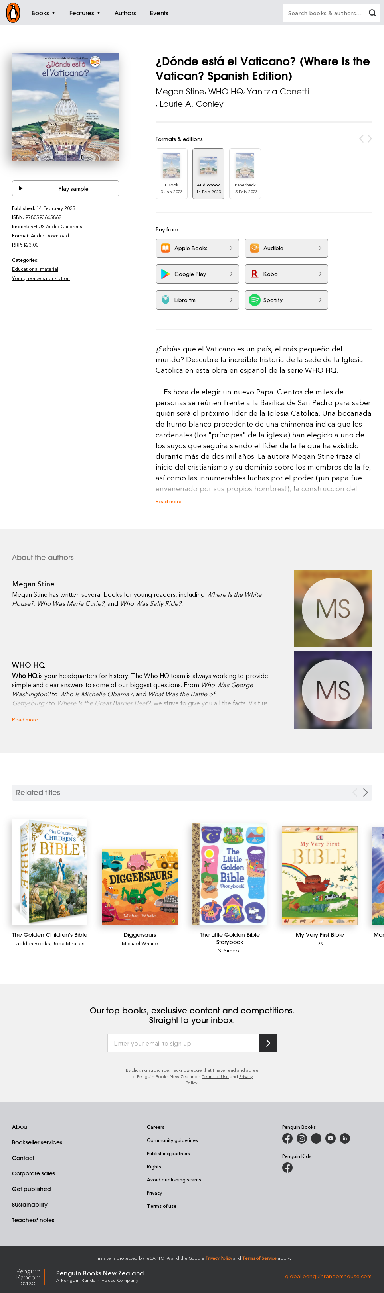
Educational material (35, 268)
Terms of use (161, 1205)
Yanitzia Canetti (278, 91)
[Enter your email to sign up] (183, 1043)
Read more (169, 501)
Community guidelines (172, 1140)
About (20, 1126)
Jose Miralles (69, 943)
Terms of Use (215, 1076)
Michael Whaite (140, 943)
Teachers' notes (33, 1220)
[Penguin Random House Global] (34, 1275)
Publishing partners (168, 1153)
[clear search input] (372, 13)
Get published (31, 1189)
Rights (154, 1166)
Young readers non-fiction (41, 278)
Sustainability (30, 1204)
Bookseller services (37, 1142)
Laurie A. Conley (192, 104)
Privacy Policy (219, 1257)
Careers (155, 1126)
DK (319, 943)
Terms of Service (259, 1257)
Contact (23, 1158)
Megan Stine (180, 91)
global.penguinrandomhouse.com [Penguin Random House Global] (328, 1275)
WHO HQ (225, 91)
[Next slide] (365, 792)
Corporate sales (33, 1173)
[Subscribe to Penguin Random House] (268, 1043)
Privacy (154, 1192)
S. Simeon (230, 950)
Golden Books (32, 943)
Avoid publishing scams (174, 1179)
